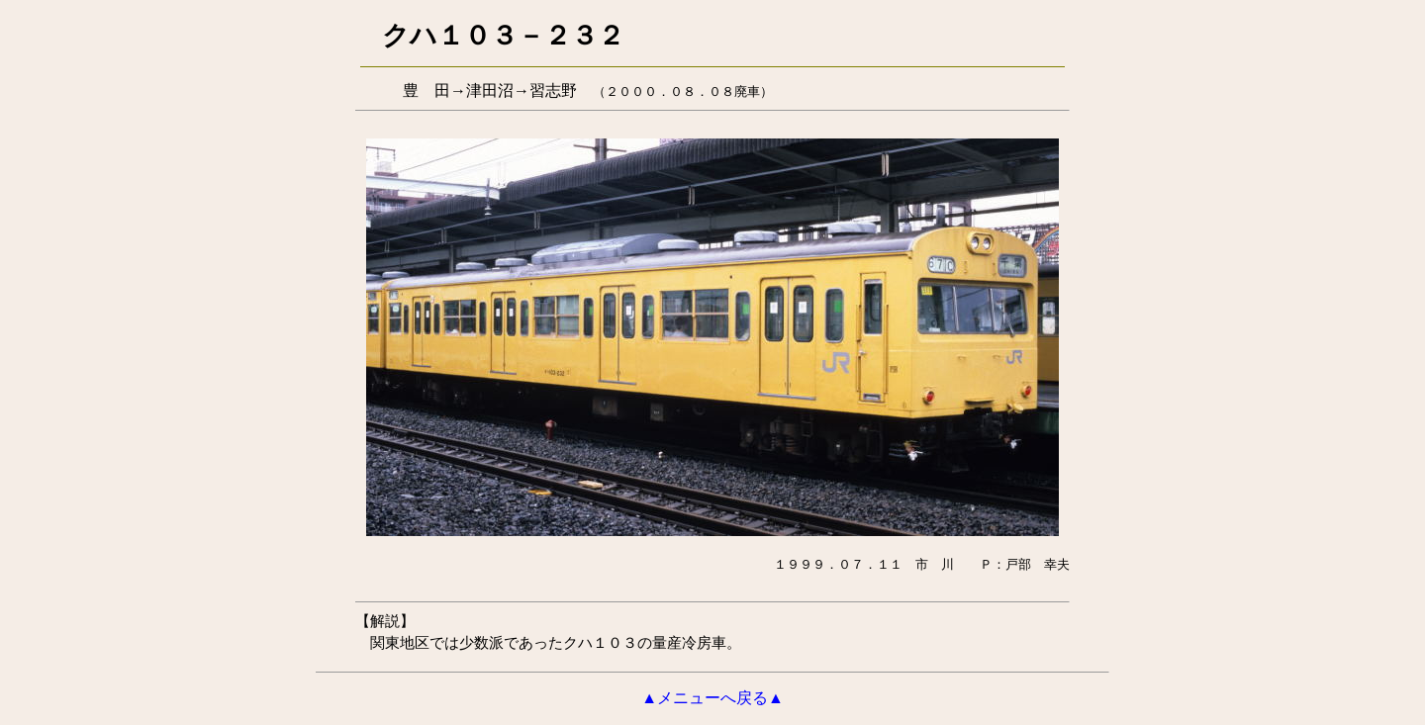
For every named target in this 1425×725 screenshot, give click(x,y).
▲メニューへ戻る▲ (712, 697)
